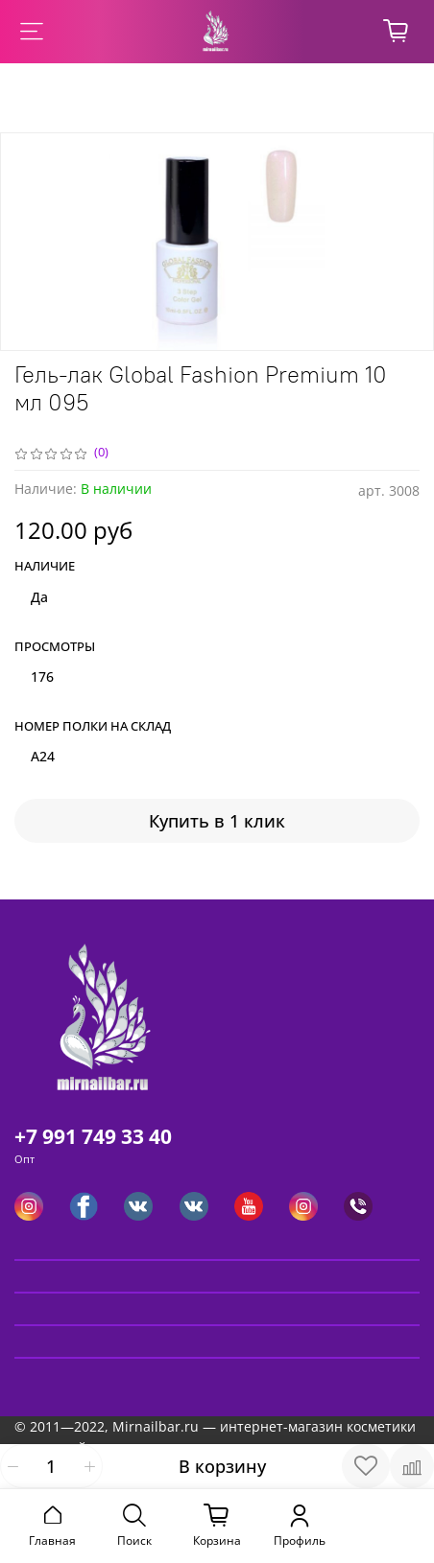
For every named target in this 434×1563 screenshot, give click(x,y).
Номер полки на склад (92, 727)
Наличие (44, 566)
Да (39, 597)
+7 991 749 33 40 (93, 1136)
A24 (43, 756)
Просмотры (54, 647)
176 (42, 676)
